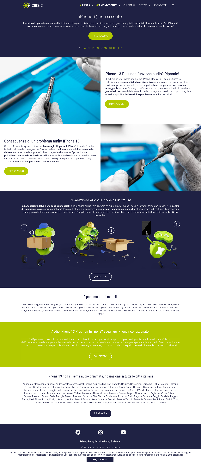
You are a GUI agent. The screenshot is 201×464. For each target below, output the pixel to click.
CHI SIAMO (129, 5)
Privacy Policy (87, 441)
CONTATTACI (100, 276)
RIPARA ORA (100, 413)
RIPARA (85, 5)
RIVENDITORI (160, 5)
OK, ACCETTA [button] (100, 459)
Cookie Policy (103, 441)
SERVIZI (143, 5)
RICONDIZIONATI (106, 5)
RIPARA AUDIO (100, 35)
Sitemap (116, 441)
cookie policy (93, 455)
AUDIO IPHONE (92, 48)
